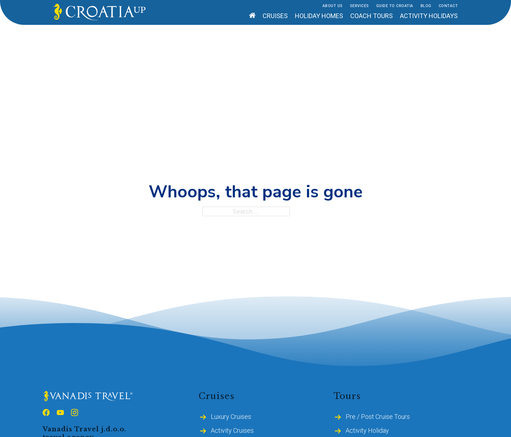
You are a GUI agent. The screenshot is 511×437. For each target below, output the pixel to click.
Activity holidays (429, 16)
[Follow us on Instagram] (74, 413)
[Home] (252, 16)
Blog (426, 6)
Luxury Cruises (231, 416)
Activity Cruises (232, 430)
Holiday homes (319, 16)
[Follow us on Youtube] (60, 413)
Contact (448, 6)
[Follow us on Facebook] (46, 413)
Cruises (275, 16)
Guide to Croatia (394, 6)
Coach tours (371, 16)
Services (359, 6)
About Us (333, 6)
